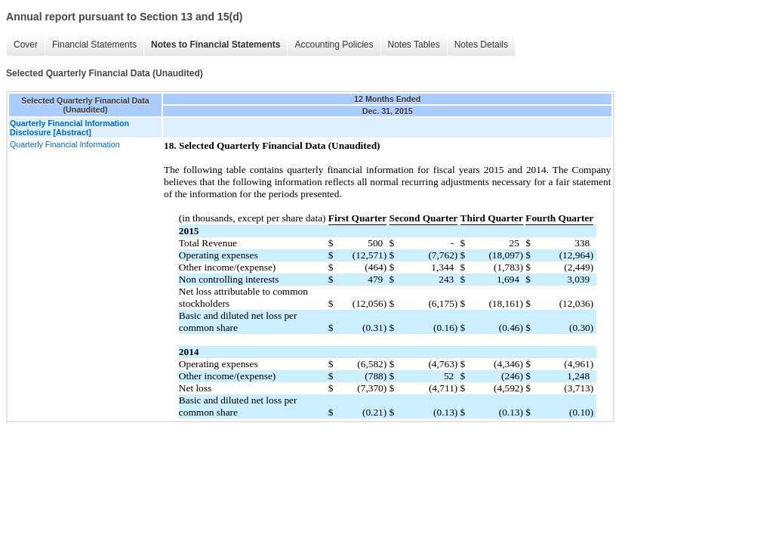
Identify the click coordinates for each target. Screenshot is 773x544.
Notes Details (481, 44)
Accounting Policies (333, 44)
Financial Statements (94, 44)
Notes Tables (414, 44)
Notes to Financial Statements (215, 44)
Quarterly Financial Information (65, 144)
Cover (26, 44)
